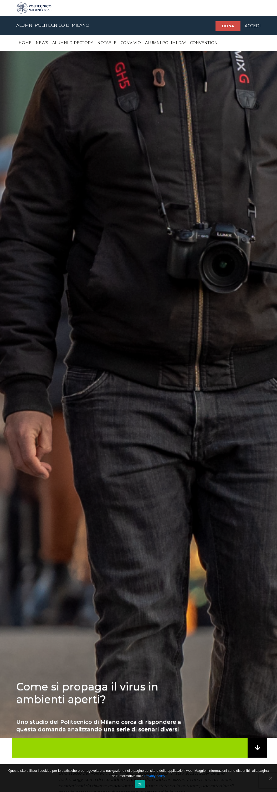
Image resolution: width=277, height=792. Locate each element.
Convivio (131, 42)
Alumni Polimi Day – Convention (181, 42)
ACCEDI (253, 25)
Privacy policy (154, 776)
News (42, 42)
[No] (270, 778)
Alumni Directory (72, 42)
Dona (228, 26)
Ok (139, 784)
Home (25, 42)
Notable (106, 42)
